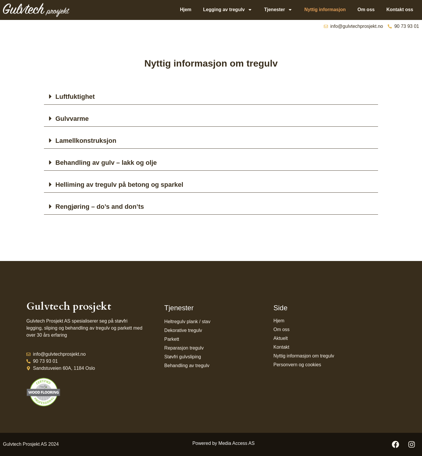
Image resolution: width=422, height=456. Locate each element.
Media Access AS (236, 443)
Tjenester (278, 9)
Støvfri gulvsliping (182, 356)
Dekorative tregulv (183, 330)
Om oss (366, 9)
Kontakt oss (399, 9)
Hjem (185, 9)
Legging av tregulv (227, 9)
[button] (211, 97)
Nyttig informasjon (325, 9)
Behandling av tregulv (187, 365)
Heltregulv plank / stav (187, 321)
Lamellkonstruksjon (85, 140)
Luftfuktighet (75, 96)
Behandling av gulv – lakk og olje (106, 162)
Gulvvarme (72, 118)
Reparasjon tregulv (184, 347)
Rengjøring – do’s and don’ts (99, 206)
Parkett (171, 339)
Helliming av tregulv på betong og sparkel (119, 184)
